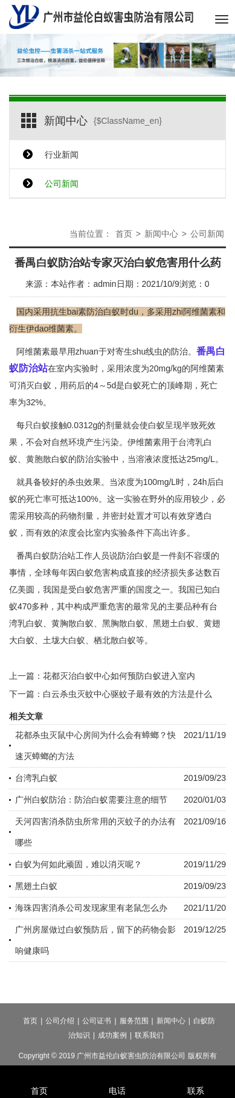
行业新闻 (62, 154)
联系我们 (149, 1053)
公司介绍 (59, 1039)
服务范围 (134, 1039)
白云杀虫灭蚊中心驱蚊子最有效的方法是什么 (127, 694)
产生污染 (102, 442)
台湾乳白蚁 (36, 778)
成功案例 (112, 1053)
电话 (118, 1074)
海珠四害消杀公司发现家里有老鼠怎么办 (91, 908)
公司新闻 (62, 183)
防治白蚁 (135, 555)
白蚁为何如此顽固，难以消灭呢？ (78, 864)
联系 (195, 1074)
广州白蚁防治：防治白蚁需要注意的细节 (91, 799)
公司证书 (96, 1039)
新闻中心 (161, 234)
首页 (123, 234)
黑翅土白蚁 (36, 886)
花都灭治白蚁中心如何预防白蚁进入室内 (119, 676)
